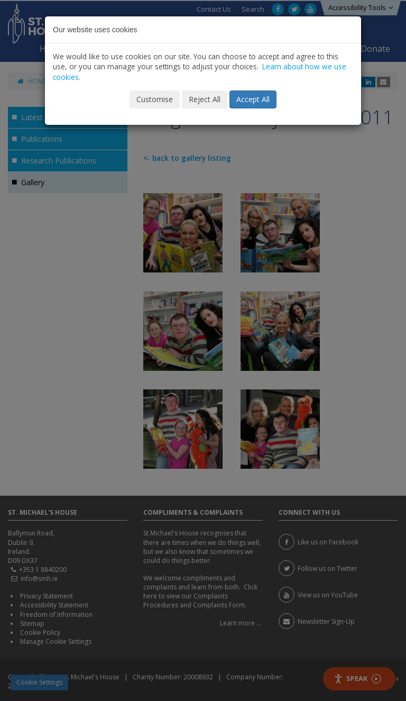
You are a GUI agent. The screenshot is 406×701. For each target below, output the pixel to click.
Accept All (253, 99)
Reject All (204, 99)
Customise (154, 99)
